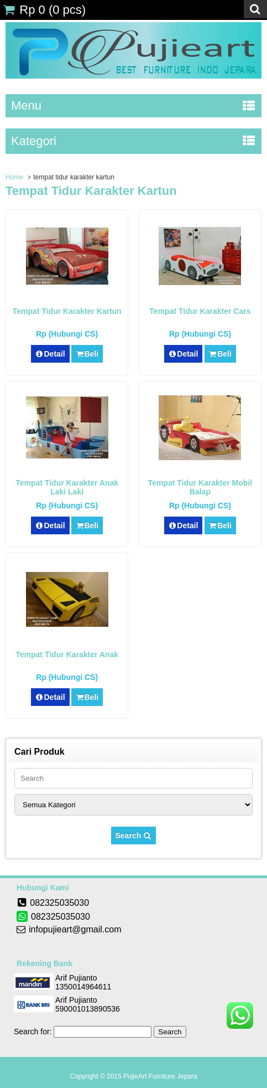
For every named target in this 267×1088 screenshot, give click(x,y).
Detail (50, 353)
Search (134, 835)
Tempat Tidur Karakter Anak (66, 654)
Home (14, 177)
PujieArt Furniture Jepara (160, 1076)
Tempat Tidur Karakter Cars (199, 311)
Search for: (32, 1031)
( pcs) (44, 10)
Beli (87, 353)
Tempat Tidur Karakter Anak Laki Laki (66, 487)
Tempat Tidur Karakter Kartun (67, 311)
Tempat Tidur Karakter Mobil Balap (200, 487)
